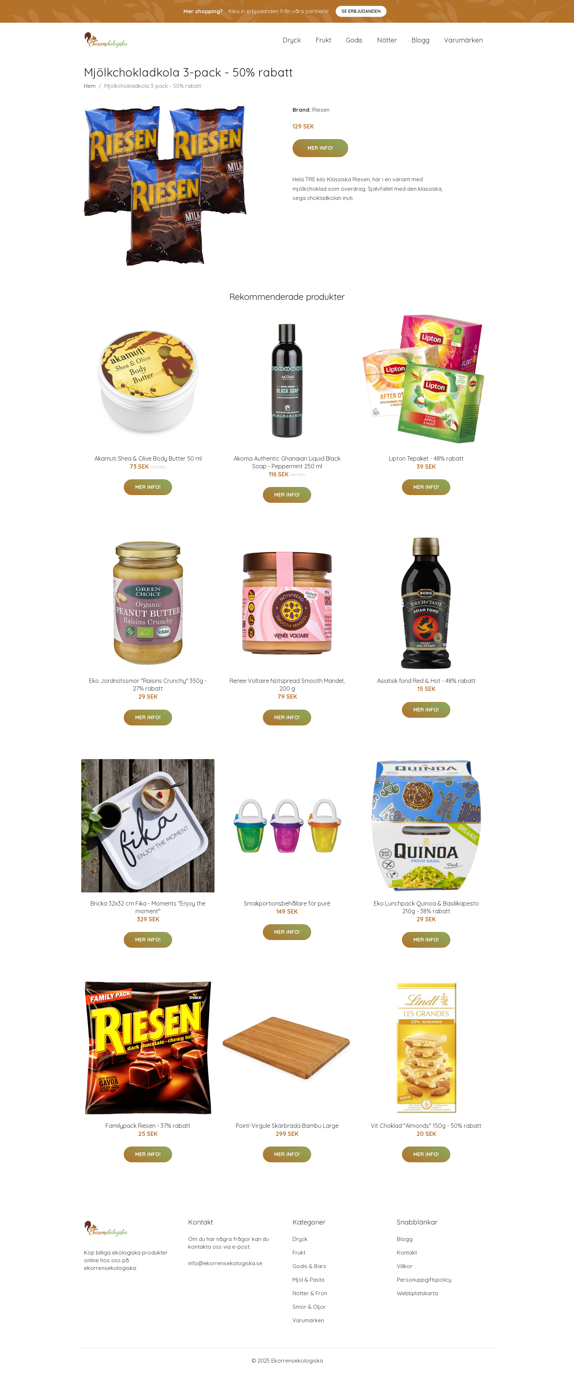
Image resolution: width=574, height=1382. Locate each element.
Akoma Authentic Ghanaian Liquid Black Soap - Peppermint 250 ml (287, 471)
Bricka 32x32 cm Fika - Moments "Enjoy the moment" (147, 916)
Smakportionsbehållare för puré (287, 912)
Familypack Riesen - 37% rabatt (147, 1134)
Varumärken (463, 44)
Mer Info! (320, 156)
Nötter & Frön (309, 1302)
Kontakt (407, 1261)
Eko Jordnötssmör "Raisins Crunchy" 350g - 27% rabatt (148, 693)
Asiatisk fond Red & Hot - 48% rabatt (426, 689)
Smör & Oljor (309, 1315)
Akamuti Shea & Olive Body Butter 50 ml (148, 467)
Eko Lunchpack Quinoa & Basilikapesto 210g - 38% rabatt (426, 916)
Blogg (420, 44)
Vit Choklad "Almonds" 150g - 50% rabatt (426, 1134)
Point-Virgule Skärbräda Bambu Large (287, 1134)
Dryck (292, 44)
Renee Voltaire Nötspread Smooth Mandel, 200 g (287, 693)
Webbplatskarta (417, 1302)
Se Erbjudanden (361, 11)
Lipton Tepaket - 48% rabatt (426, 467)
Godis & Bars (309, 1274)
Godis (354, 44)
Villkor (405, 1274)
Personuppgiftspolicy (424, 1288)
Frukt (323, 44)
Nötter (387, 44)
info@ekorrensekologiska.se (225, 1271)
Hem (90, 94)
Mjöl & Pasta (308, 1288)
